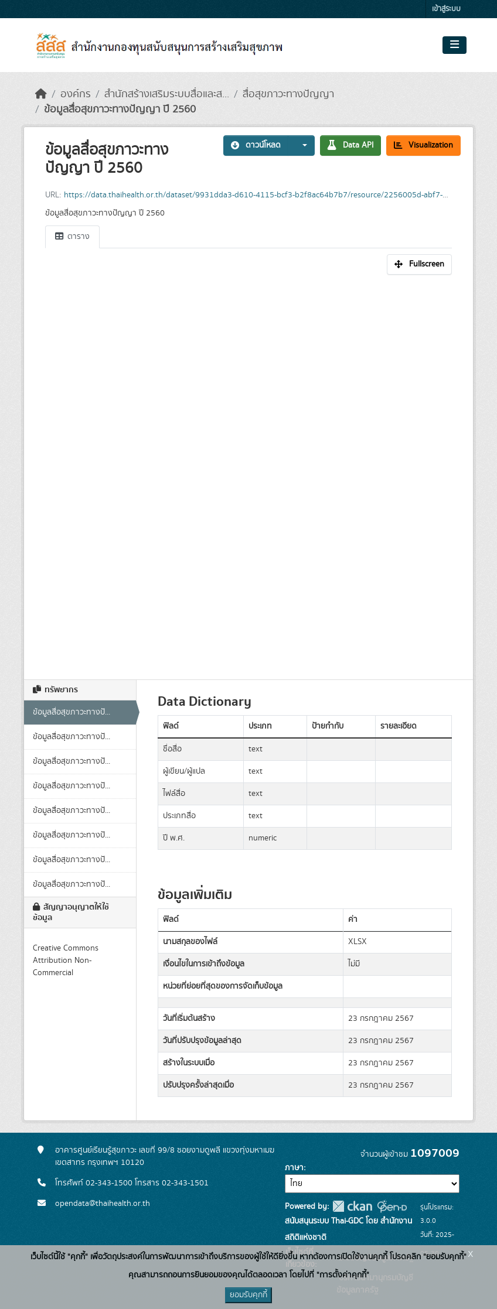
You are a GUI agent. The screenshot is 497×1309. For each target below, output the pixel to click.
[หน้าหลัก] (41, 94)
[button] (301, 145)
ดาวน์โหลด (256, 145)
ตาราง (72, 236)
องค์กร (75, 94)
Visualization (423, 145)
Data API (350, 145)
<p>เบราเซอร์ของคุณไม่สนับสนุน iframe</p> (248, 471)
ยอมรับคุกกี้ (248, 1295)
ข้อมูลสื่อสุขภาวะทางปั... (71, 712)
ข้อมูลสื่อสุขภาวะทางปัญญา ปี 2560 (120, 109)
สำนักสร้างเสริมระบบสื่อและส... (166, 94)
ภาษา (294, 1168)
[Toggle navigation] (454, 45)
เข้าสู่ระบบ (446, 9)
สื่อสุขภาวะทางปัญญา (288, 94)
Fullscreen (419, 264)
